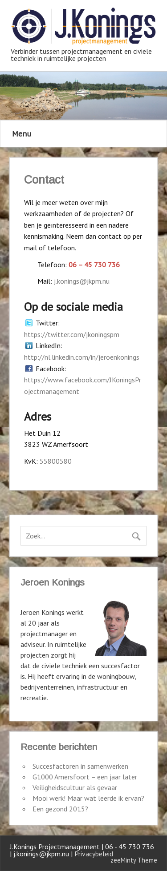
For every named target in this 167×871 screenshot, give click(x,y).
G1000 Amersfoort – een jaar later (85, 776)
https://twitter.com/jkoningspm (71, 334)
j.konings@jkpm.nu (82, 281)
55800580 (56, 461)
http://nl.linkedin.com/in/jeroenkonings (81, 357)
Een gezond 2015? (60, 808)
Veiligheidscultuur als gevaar (75, 787)
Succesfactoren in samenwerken (80, 766)
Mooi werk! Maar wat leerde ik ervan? (88, 798)
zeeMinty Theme (133, 860)
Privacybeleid (93, 853)
